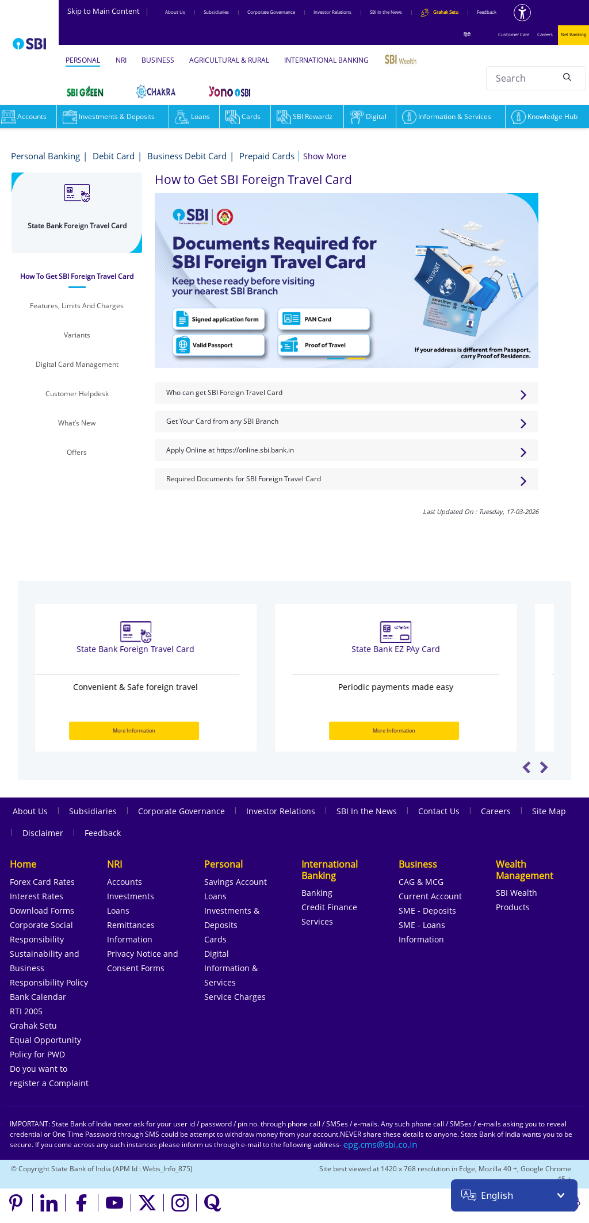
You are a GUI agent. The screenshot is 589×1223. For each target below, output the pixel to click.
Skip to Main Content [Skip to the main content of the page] (108, 11)
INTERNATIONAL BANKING (326, 60)
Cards (243, 116)
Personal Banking (45, 156)
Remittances (131, 924)
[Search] (567, 76)
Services (317, 921)
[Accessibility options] (522, 12)
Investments (130, 896)
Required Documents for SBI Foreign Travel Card (243, 479)
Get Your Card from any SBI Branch (222, 421)
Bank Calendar (38, 996)
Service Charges (235, 996)
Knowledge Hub (544, 116)
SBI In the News (386, 12)
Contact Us (439, 811)
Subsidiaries (216, 12)
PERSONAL (83, 60)
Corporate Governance (271, 12)
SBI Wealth (516, 892)
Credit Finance (329, 907)
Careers (545, 34)
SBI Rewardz (304, 116)
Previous (526, 767)
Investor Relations (332, 12)
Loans (192, 116)
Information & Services (446, 116)
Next (544, 767)
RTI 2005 (26, 1011)
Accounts (124, 881)
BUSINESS (157, 60)
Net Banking (573, 34)
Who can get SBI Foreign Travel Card (224, 392)
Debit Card (114, 156)
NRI (121, 60)
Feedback (486, 12)
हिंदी (467, 34)
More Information (163, 730)
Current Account (430, 896)
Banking (316, 892)
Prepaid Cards (266, 156)
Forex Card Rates (42, 881)
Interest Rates (36, 896)
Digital (368, 116)
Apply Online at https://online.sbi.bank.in (230, 450)
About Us (175, 12)
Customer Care (513, 34)
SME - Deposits (427, 910)
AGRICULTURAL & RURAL (229, 60)
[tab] (77, 276)
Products (513, 907)
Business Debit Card (187, 156)
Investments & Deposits (109, 116)
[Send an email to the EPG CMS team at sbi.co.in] (380, 1144)
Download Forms (42, 910)
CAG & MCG (421, 881)
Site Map (549, 811)
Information (129, 939)
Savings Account (235, 881)
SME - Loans (422, 924)
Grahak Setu (33, 1025)
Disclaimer (42, 832)
